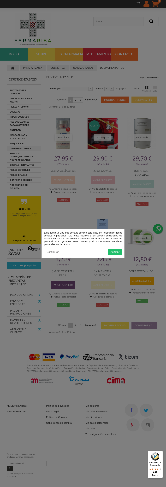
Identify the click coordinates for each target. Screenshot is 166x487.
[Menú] (161, 453)
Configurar (53, 252)
